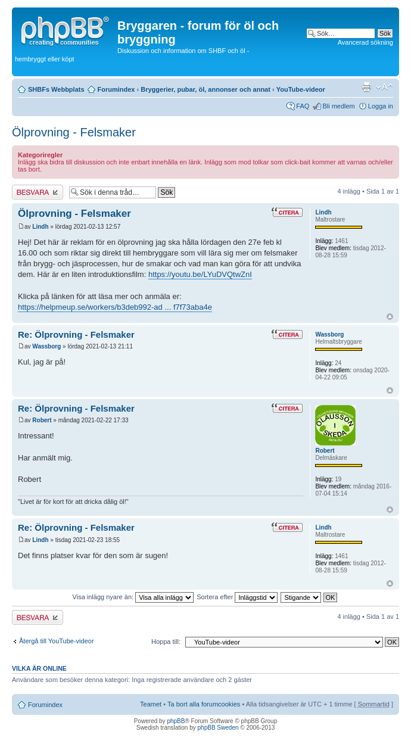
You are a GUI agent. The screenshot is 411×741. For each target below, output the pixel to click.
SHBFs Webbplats (56, 89)
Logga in (380, 106)
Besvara (37, 192)
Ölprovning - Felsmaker (74, 132)
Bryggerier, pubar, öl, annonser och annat (205, 89)
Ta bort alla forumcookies (203, 704)
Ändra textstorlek (384, 87)
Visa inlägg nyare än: (133, 596)
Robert (41, 420)
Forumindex (116, 89)
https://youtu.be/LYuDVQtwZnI (200, 274)
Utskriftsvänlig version (366, 87)
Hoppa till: (165, 641)
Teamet (150, 704)
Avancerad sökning (365, 42)
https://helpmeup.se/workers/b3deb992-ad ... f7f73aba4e (115, 307)
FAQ (302, 106)
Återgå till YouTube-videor (56, 641)
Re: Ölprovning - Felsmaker (76, 334)
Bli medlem (338, 106)
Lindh (40, 226)
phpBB (176, 721)
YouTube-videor (300, 89)
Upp (390, 316)
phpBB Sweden (218, 727)
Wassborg (46, 346)
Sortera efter (237, 596)
